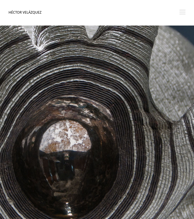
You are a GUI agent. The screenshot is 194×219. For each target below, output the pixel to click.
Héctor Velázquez (25, 12)
